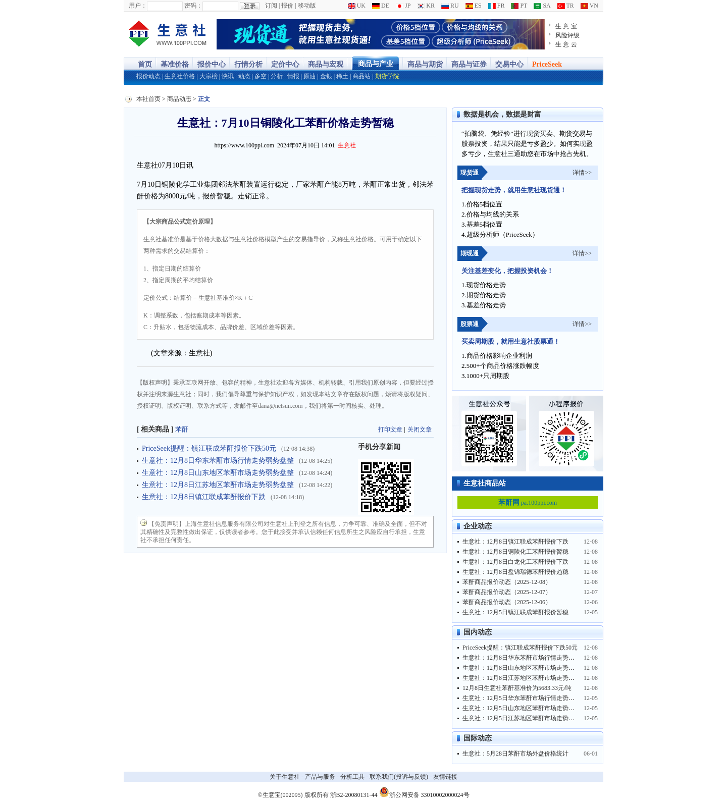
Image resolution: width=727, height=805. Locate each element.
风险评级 (567, 35)
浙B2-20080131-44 (354, 794)
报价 (287, 5)
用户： (138, 5)
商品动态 (179, 98)
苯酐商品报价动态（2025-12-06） (506, 602)
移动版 (307, 5)
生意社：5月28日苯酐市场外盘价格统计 (515, 753)
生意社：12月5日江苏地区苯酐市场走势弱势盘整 (527, 718)
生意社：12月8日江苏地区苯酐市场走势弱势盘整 (218, 485)
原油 (309, 76)
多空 (260, 76)
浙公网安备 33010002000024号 (424, 792)
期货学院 (387, 76)
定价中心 (285, 64)
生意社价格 (180, 76)
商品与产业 (375, 64)
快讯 (228, 76)
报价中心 (211, 64)
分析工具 (352, 776)
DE (380, 5)
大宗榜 (208, 76)
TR (565, 5)
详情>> (582, 172)
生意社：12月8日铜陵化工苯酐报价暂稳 (515, 551)
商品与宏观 (325, 64)
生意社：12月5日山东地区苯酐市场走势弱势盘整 (527, 708)
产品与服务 (320, 776)
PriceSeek (547, 64)
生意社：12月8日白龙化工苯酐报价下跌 (515, 561)
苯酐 (181, 429)
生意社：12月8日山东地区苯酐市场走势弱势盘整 (218, 472)
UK (357, 5)
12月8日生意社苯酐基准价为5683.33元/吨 (517, 687)
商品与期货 (425, 64)
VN (589, 5)
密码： (193, 5)
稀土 (342, 76)
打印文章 (390, 429)
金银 (326, 76)
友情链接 (445, 776)
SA (542, 5)
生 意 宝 (566, 26)
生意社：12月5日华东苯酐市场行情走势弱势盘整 (527, 698)
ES (473, 5)
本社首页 (148, 98)
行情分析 (248, 64)
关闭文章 (419, 429)
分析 (277, 76)
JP (403, 5)
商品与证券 (469, 64)
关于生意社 (285, 776)
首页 (145, 64)
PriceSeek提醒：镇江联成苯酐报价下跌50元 (209, 448)
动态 (244, 76)
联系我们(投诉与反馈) (399, 776)
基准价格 (175, 64)
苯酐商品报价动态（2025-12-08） (506, 581)
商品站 (361, 76)
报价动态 (148, 76)
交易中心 (509, 64)
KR (426, 5)
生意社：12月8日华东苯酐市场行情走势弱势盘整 (218, 460)
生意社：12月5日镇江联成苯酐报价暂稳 (515, 612)
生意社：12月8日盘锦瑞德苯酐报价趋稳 (515, 571)
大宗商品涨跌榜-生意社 (168, 34)
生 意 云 (566, 44)
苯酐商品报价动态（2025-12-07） (506, 592)
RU (450, 5)
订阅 (271, 5)
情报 (293, 76)
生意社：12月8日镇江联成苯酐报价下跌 (204, 497)
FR (496, 5)
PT (519, 5)
